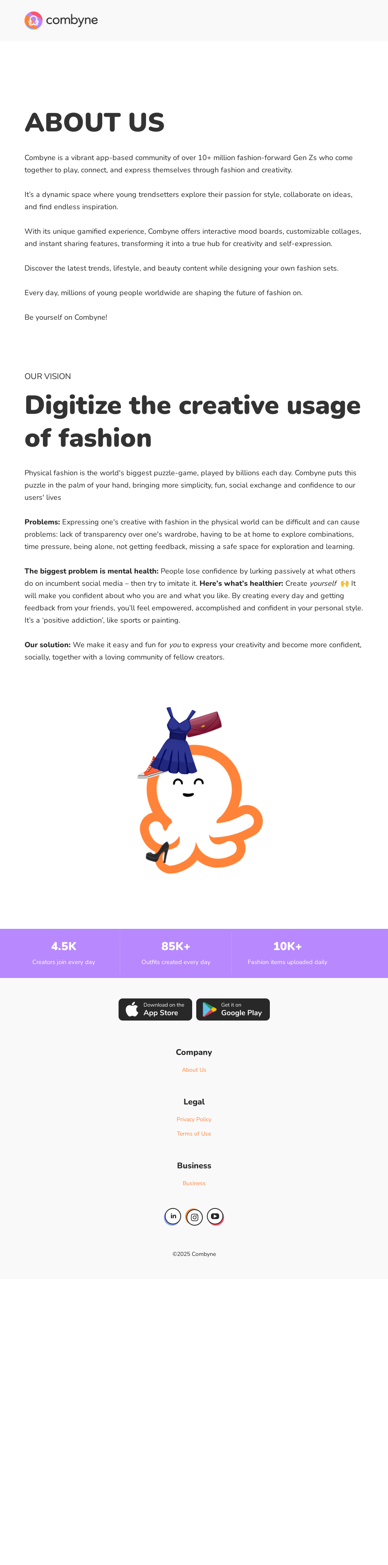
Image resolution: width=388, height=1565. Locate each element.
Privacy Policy (194, 1119)
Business (194, 1183)
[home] (61, 20)
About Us (194, 1070)
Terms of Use (194, 1134)
